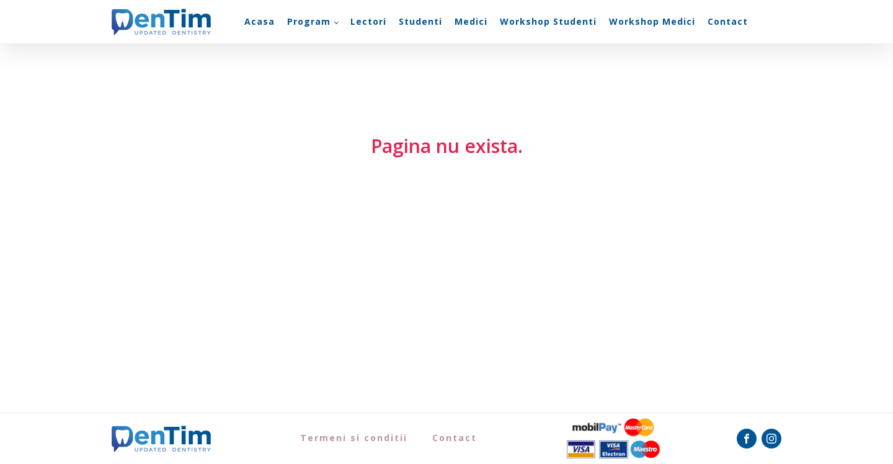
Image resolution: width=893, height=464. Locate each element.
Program (309, 21)
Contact (728, 21)
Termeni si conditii (353, 438)
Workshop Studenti (548, 21)
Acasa (259, 21)
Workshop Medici (652, 21)
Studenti (420, 21)
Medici (471, 21)
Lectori (368, 21)
